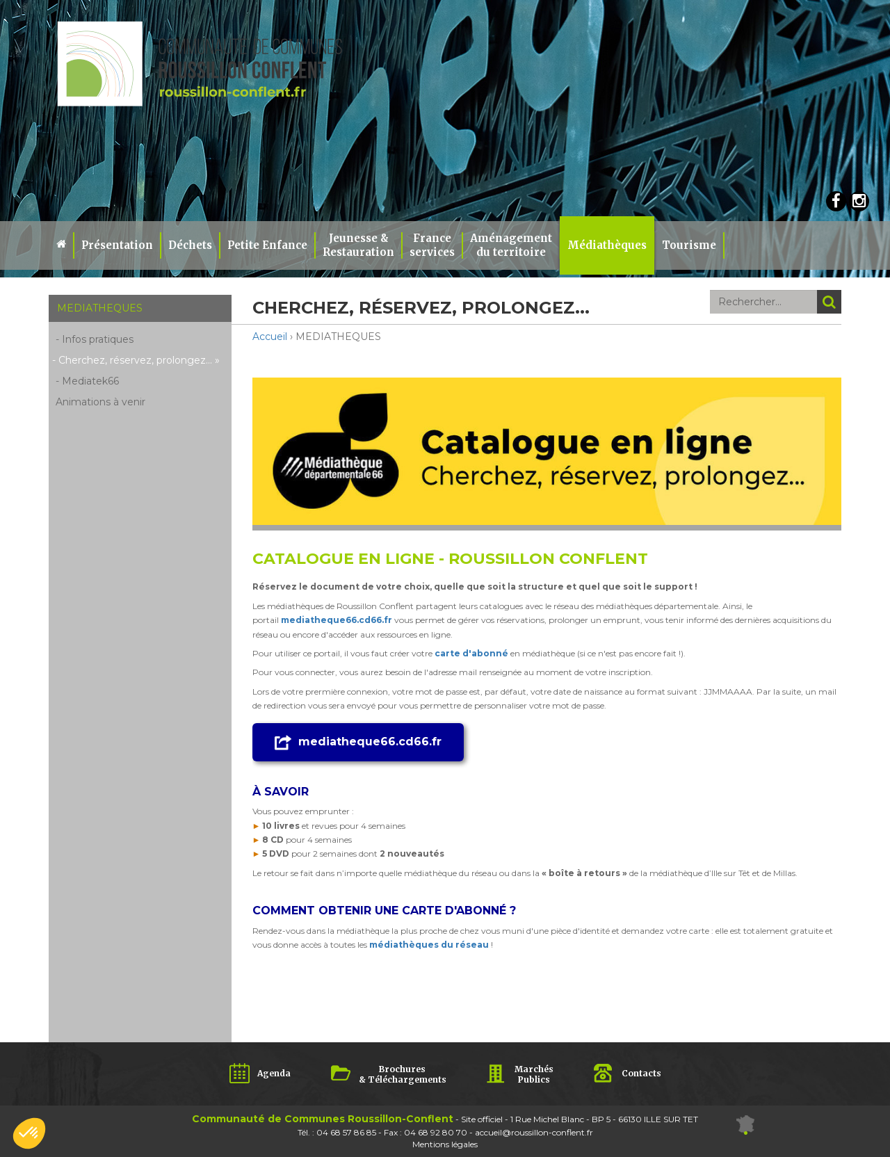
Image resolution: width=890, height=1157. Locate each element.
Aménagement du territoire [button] (511, 245)
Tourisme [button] (689, 245)
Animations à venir (100, 402)
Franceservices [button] (432, 245)
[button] (29, 1133)
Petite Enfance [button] (267, 245)
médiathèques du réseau (429, 944)
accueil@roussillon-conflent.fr (534, 1132)
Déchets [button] (190, 245)
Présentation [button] (117, 245)
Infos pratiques (98, 339)
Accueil (269, 336)
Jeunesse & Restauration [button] (358, 245)
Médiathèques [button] (607, 245)
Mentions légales (445, 1144)
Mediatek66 (90, 381)
